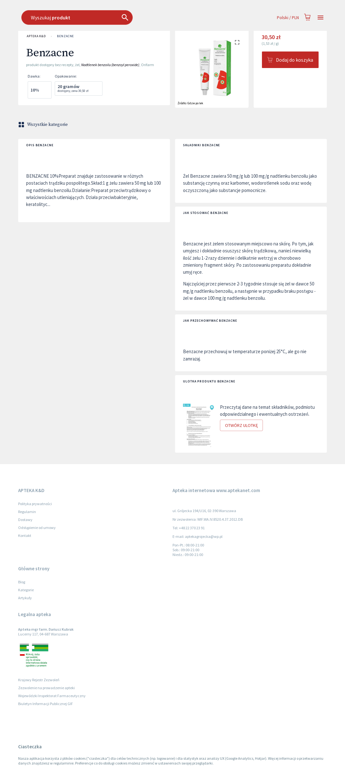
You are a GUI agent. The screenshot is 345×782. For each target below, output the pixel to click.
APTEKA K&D (36, 36)
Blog (21, 582)
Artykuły (25, 597)
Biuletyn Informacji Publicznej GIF (45, 703)
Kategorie (26, 589)
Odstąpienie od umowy (37, 527)
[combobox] (146, 17)
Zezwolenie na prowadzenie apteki (46, 687)
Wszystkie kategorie (44, 125)
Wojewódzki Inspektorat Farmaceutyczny (52, 695)
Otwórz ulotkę (241, 425)
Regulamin (27, 511)
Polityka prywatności (35, 503)
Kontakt (24, 535)
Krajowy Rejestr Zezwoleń (39, 679)
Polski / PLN (287, 17)
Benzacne (65, 36)
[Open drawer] (320, 17)
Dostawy (25, 519)
